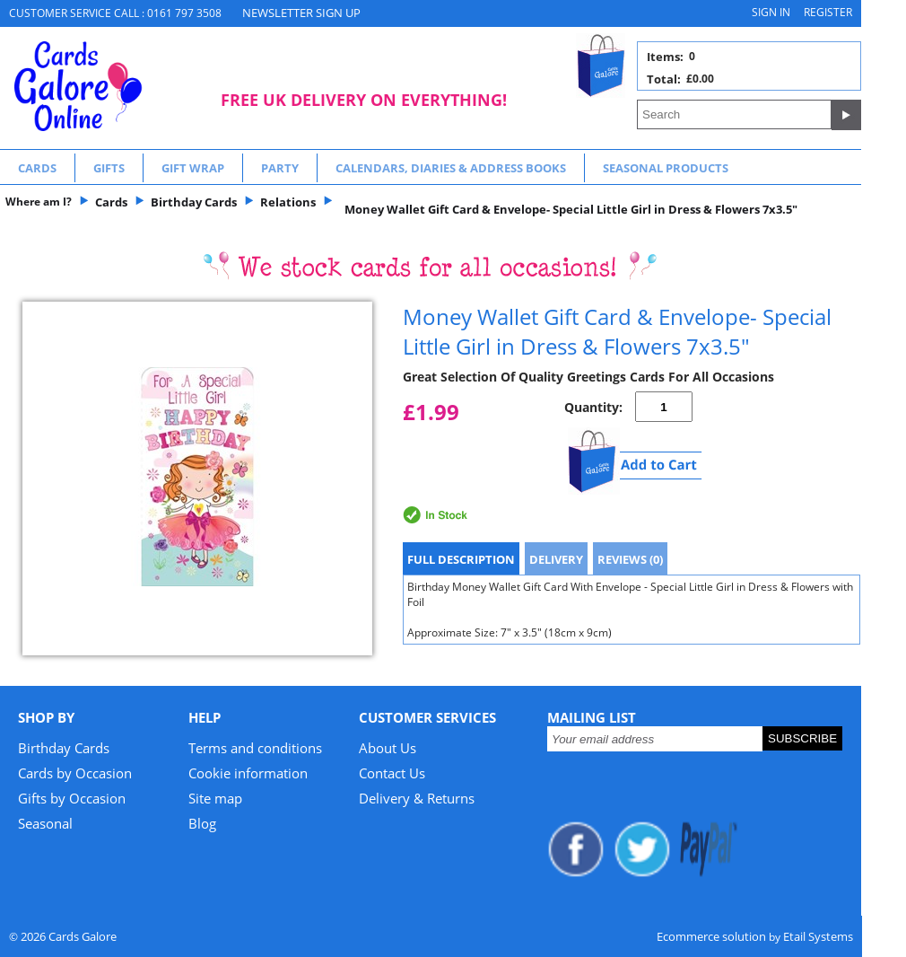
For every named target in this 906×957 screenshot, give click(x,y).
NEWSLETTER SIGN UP (301, 12)
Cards (37, 168)
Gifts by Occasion (72, 798)
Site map (215, 798)
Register (828, 12)
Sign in (771, 12)
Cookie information (248, 773)
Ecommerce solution (711, 936)
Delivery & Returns (417, 798)
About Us (387, 748)
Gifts (109, 168)
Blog (202, 823)
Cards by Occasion (75, 773)
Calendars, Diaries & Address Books (450, 168)
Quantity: (593, 407)
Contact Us (392, 773)
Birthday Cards (63, 748)
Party (280, 168)
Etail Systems (818, 936)
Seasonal (45, 823)
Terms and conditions (255, 748)
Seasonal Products (665, 168)
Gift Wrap (192, 168)
